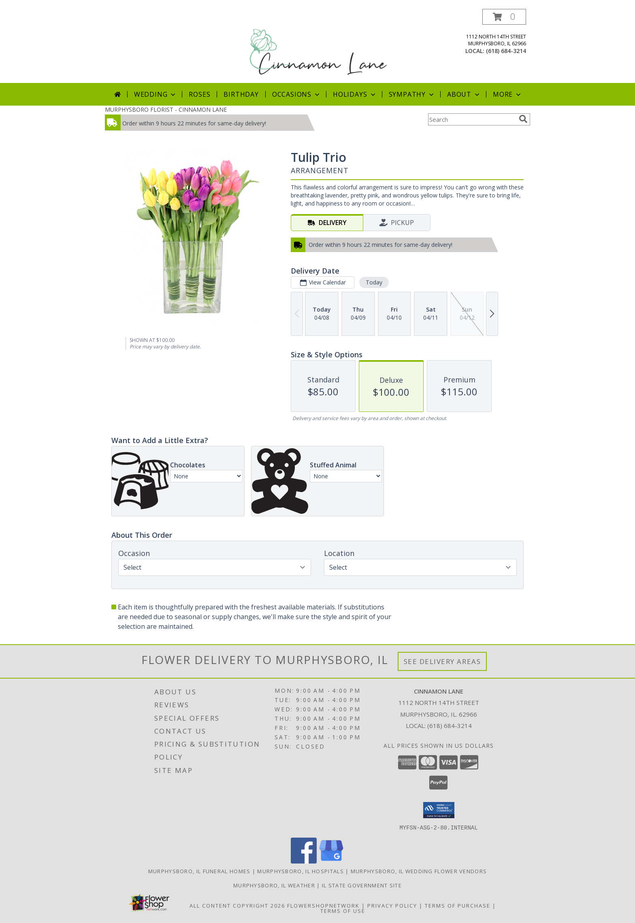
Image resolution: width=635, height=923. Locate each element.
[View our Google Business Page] (331, 861)
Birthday (241, 94)
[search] (523, 119)
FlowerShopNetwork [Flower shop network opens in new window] (323, 905)
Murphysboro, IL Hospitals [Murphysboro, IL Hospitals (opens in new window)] (300, 870)
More (507, 94)
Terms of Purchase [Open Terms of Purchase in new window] (457, 905)
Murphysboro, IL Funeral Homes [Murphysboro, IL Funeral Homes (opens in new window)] (199, 870)
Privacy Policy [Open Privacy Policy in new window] (392, 905)
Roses (199, 94)
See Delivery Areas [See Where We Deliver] (442, 661)
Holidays (355, 94)
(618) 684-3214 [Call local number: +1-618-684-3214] (506, 51)
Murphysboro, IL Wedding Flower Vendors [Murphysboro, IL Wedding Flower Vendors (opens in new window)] (419, 870)
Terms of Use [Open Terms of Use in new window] (342, 910)
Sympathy (412, 94)
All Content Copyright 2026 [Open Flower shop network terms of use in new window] (237, 905)
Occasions (296, 94)
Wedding (155, 94)
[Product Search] (471, 119)
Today (374, 282)
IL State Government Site (362, 885)
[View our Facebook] (304, 861)
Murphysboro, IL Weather (274, 885)
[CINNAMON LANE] (318, 46)
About (464, 94)
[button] (504, 17)
